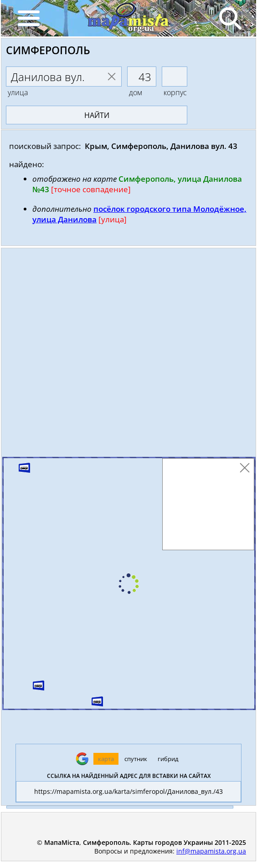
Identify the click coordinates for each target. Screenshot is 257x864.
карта (106, 759)
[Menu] (28, 18)
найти (96, 115)
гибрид (168, 759)
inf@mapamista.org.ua (211, 851)
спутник (135, 759)
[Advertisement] (128, 354)
